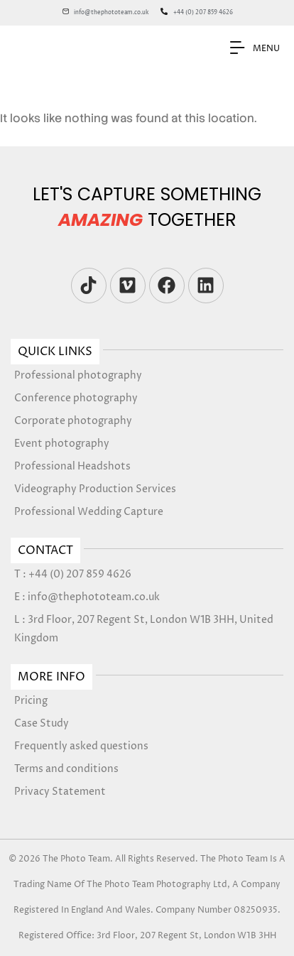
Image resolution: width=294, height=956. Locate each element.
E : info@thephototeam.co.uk (87, 597)
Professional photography (78, 375)
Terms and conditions (66, 769)
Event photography (61, 443)
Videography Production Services (95, 489)
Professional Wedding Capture (88, 511)
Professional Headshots (72, 466)
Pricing (31, 700)
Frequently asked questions (81, 746)
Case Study (41, 723)
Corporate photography (73, 421)
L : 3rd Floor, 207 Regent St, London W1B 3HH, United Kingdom (143, 629)
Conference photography (76, 398)
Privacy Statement (60, 791)
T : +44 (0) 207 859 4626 (72, 574)
